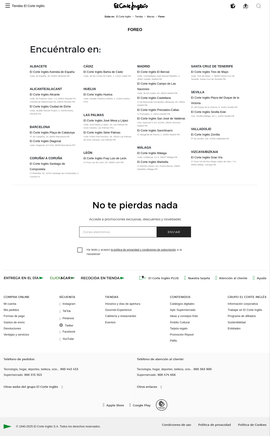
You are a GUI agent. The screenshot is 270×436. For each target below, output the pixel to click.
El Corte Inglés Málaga (152, 153)
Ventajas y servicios (16, 334)
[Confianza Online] (161, 405)
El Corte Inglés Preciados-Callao (158, 110)
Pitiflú (173, 340)
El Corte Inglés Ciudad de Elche (50, 106)
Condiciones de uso (176, 424)
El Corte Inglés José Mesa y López (106, 120)
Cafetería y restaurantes (120, 316)
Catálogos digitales (182, 303)
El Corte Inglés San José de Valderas (161, 118)
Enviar (174, 232)
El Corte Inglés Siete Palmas (102, 132)
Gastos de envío (14, 322)
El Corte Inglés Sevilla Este (208, 112)
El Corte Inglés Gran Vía (206, 157)
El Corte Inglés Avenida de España (52, 72)
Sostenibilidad (237, 322)
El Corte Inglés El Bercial (153, 72)
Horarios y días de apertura (122, 303)
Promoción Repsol (182, 334)
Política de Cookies (252, 424)
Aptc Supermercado (183, 310)
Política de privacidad (214, 424)
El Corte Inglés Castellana (154, 98)
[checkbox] (80, 250)
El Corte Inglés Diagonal (45, 141)
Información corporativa (243, 303)
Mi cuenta (10, 303)
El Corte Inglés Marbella (152, 162)
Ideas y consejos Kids (184, 316)
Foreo (135, 29)
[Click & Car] (62, 278)
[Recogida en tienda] (103, 278)
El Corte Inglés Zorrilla (205, 134)
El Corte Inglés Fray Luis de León (105, 158)
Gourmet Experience (118, 310)
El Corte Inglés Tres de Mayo (209, 72)
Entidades (234, 328)
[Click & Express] (24, 278)
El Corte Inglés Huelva (98, 94)
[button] (7, 6)
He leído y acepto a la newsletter (134, 252)
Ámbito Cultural (180, 322)
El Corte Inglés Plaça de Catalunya (52, 132)
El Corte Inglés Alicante (45, 94)
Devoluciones (12, 328)
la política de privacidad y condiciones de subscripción (143, 249)
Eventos (110, 322)
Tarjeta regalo (179, 328)
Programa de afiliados (242, 316)
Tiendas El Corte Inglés (28, 6)
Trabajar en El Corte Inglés (245, 310)
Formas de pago (14, 316)
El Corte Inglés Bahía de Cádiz (103, 72)
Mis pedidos (11, 310)
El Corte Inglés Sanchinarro (155, 130)
